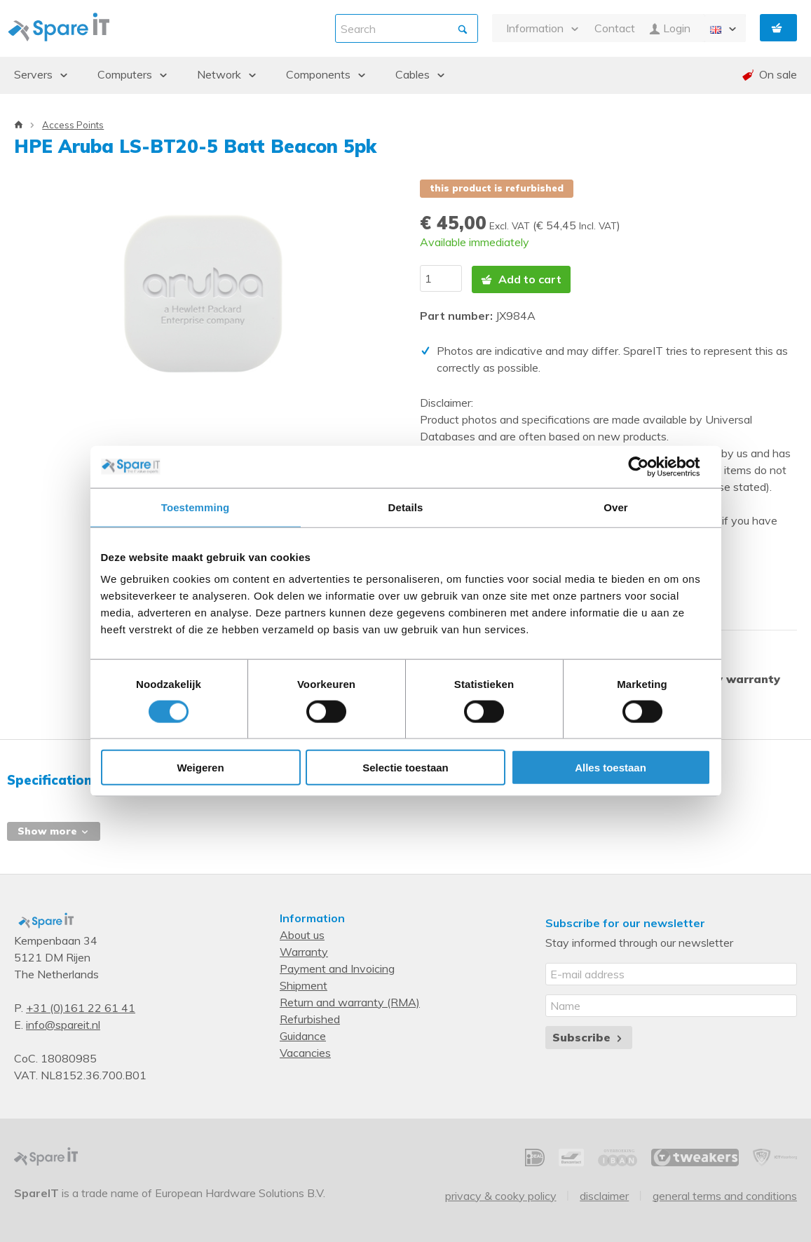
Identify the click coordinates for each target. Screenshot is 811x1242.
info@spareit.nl (63, 1023)
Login (669, 28)
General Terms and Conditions (725, 1194)
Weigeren (200, 768)
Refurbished (310, 1018)
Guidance (303, 1034)
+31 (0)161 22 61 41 (80, 1006)
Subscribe (588, 1036)
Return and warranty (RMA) (350, 1001)
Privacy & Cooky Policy (501, 1194)
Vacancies (305, 1051)
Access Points (73, 124)
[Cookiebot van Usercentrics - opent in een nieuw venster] (649, 466)
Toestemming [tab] (195, 507)
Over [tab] (616, 507)
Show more (54, 829)
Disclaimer (604, 1194)
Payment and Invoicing (337, 967)
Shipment (303, 984)
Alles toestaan (610, 768)
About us (302, 933)
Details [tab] (405, 507)
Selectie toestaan (405, 768)
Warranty (304, 950)
